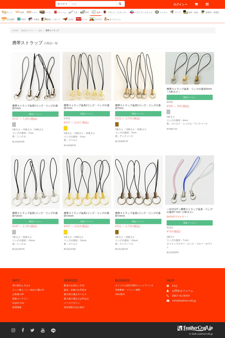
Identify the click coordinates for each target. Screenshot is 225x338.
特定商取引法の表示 (74, 307)
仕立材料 (8, 19)
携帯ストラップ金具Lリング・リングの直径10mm (35, 214)
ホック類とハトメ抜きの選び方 (28, 289)
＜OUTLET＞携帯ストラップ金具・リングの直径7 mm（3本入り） (190, 210)
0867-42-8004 (181, 295)
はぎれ (68, 19)
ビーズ (175, 12)
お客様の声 (18, 294)
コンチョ (161, 12)
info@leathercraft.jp (184, 300)
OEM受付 (120, 294)
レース (45, 12)
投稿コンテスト (20, 298)
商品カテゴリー (28, 30)
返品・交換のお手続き (75, 289)
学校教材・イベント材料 (127, 289)
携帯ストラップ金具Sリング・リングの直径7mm (35, 107)
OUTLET (95, 19)
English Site (18, 302)
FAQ (174, 285)
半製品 (33, 19)
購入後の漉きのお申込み (76, 298)
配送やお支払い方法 (74, 285)
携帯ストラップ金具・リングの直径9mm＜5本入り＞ (189, 90)
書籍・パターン (50, 19)
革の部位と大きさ (21, 285)
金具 (95, 12)
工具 (73, 12)
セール (81, 19)
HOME (15, 30)
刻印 (84, 12)
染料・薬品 (190, 12)
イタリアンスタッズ (140, 12)
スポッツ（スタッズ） (114, 12)
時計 (21, 19)
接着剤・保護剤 (209, 12)
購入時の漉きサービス (75, 294)
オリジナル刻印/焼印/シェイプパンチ (134, 285)
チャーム (59, 12)
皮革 (19, 12)
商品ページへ (35, 113)
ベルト (31, 12)
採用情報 (16, 307)
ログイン (180, 4)
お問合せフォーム (182, 290)
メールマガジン (72, 302)
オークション (112, 19)
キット (7, 12)
